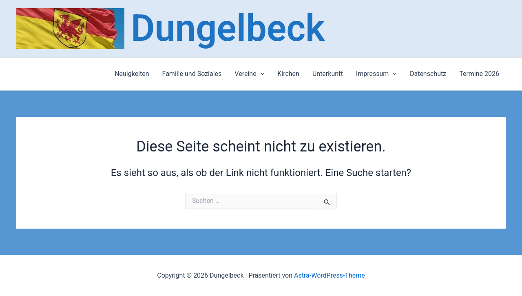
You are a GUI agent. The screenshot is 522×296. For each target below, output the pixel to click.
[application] (261, 74)
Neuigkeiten (132, 74)
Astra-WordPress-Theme (329, 275)
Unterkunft (327, 74)
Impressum (376, 74)
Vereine (249, 74)
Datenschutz (428, 74)
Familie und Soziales (192, 74)
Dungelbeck (228, 28)
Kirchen (288, 74)
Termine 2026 (479, 74)
